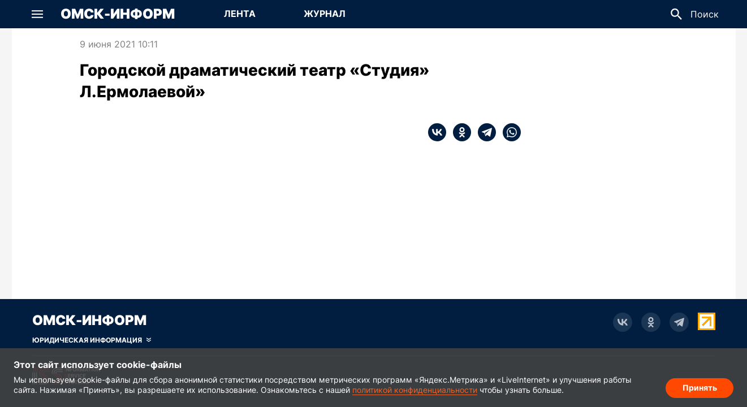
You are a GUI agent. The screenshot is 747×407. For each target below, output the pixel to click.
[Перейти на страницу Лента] (239, 14)
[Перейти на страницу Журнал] (324, 14)
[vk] (437, 132)
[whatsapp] (508, 132)
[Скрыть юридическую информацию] (91, 340)
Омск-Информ (118, 14)
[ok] (458, 132)
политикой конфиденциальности (414, 390)
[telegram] (483, 132)
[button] (37, 14)
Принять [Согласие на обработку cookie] (700, 387)
